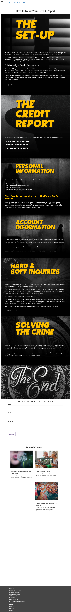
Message (10, 421)
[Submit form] (11, 434)
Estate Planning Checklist (43, 471)
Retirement (12, 606)
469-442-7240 (17, 592)
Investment (12, 608)
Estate (11, 610)
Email (9, 413)
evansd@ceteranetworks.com (17, 601)
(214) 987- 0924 (17, 590)
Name (9, 404)
